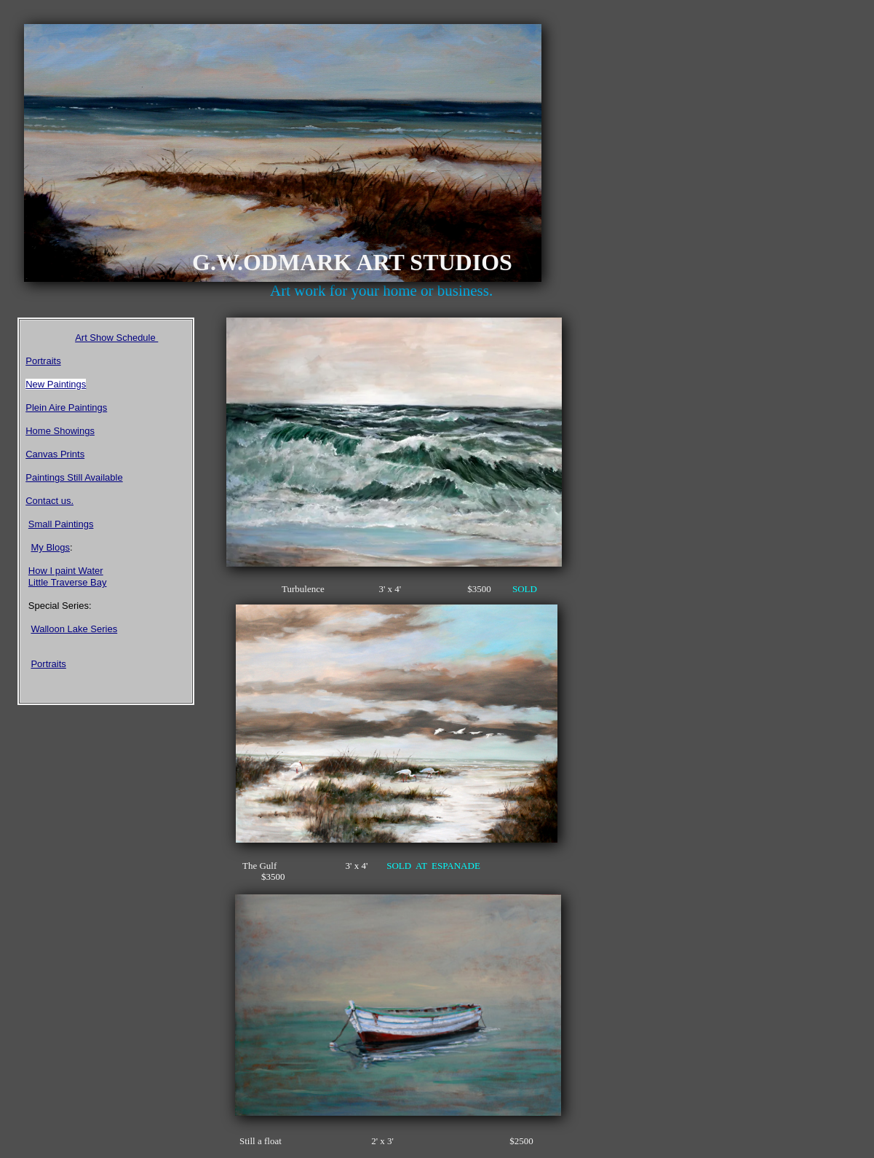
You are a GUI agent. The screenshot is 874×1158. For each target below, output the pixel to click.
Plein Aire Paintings (66, 407)
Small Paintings (61, 524)
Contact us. (49, 500)
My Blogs (50, 547)
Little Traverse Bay (67, 582)
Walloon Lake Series (74, 628)
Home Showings (60, 430)
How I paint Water (65, 570)
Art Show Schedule (116, 337)
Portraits (42, 360)
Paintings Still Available (73, 477)
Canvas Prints (54, 454)
